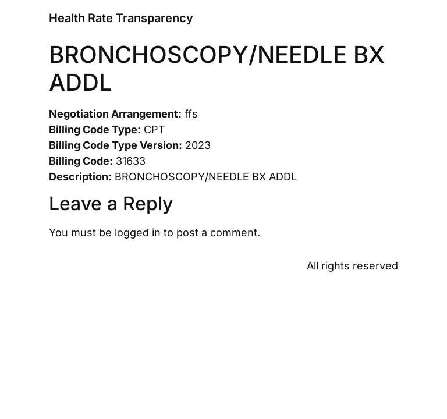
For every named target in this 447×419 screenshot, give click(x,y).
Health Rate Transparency (121, 18)
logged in (138, 232)
